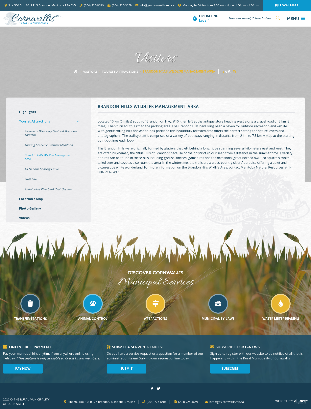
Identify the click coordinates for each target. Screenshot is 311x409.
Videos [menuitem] (24, 218)
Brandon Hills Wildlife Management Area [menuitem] (48, 157)
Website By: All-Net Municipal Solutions (291, 401)
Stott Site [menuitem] (30, 179)
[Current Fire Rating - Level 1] (207, 18)
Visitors (90, 72)
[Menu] (296, 18)
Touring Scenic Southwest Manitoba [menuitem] (48, 145)
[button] (78, 121)
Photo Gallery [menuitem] (30, 208)
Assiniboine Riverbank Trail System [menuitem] (47, 189)
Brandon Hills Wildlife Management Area (179, 71)
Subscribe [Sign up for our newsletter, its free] (230, 368)
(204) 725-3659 (188, 402)
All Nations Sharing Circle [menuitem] (41, 169)
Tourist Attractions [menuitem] (34, 121)
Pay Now (22, 368)
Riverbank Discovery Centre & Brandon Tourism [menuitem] (50, 133)
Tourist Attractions (120, 72)
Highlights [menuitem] (27, 112)
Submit (126, 368)
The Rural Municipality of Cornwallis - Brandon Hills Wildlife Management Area (33, 19)
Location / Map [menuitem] (31, 199)
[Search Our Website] (252, 18)
